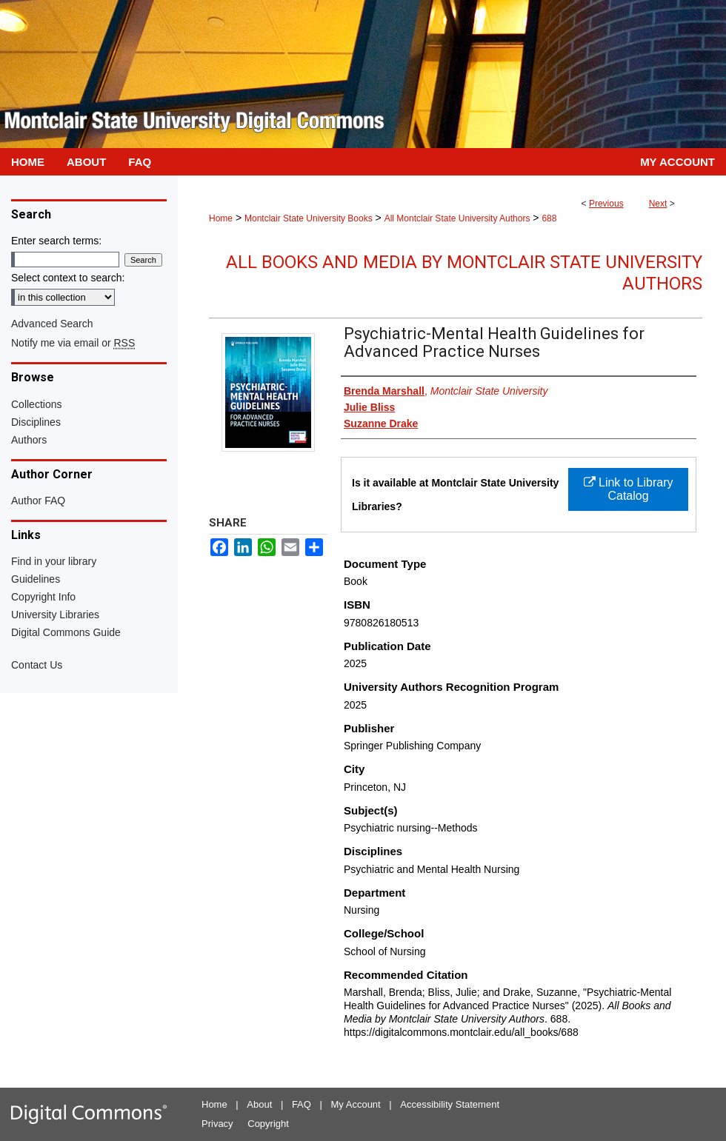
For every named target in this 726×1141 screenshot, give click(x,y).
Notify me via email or (73, 343)
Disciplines (36, 422)
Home (221, 218)
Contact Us (36, 665)
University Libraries (55, 614)
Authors (29, 440)
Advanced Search (52, 323)
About (259, 1104)
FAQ (301, 1104)
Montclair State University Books (308, 218)
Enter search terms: (56, 241)
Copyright (268, 1123)
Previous (606, 203)
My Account (356, 1104)
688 (549, 218)
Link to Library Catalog (628, 489)
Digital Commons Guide (66, 632)
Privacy (217, 1123)
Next (658, 203)
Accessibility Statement (449, 1104)
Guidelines (35, 579)
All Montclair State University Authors (457, 218)
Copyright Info (43, 597)
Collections (36, 404)
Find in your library (53, 561)
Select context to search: (67, 278)
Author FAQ (38, 500)
